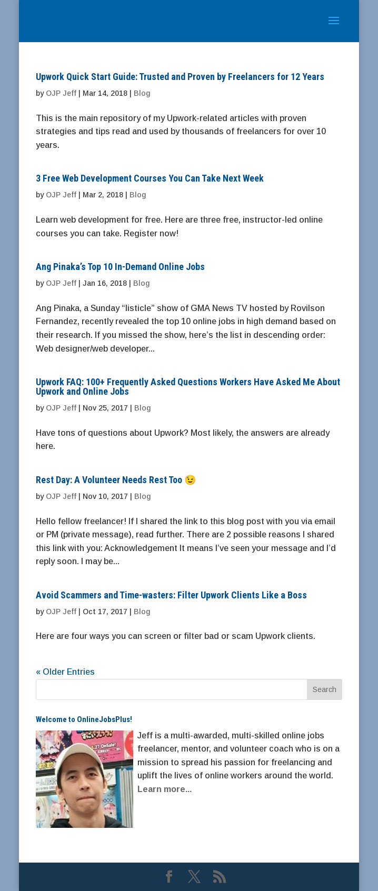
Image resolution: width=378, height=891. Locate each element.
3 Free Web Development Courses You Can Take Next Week (150, 178)
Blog (142, 93)
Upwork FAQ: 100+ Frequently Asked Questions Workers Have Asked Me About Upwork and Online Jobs (188, 386)
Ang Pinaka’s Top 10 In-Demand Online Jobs (120, 266)
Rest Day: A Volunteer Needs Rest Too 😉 (116, 479)
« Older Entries (65, 671)
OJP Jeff (61, 93)
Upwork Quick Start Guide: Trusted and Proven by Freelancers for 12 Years (180, 76)
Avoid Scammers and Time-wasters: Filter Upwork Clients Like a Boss (171, 594)
